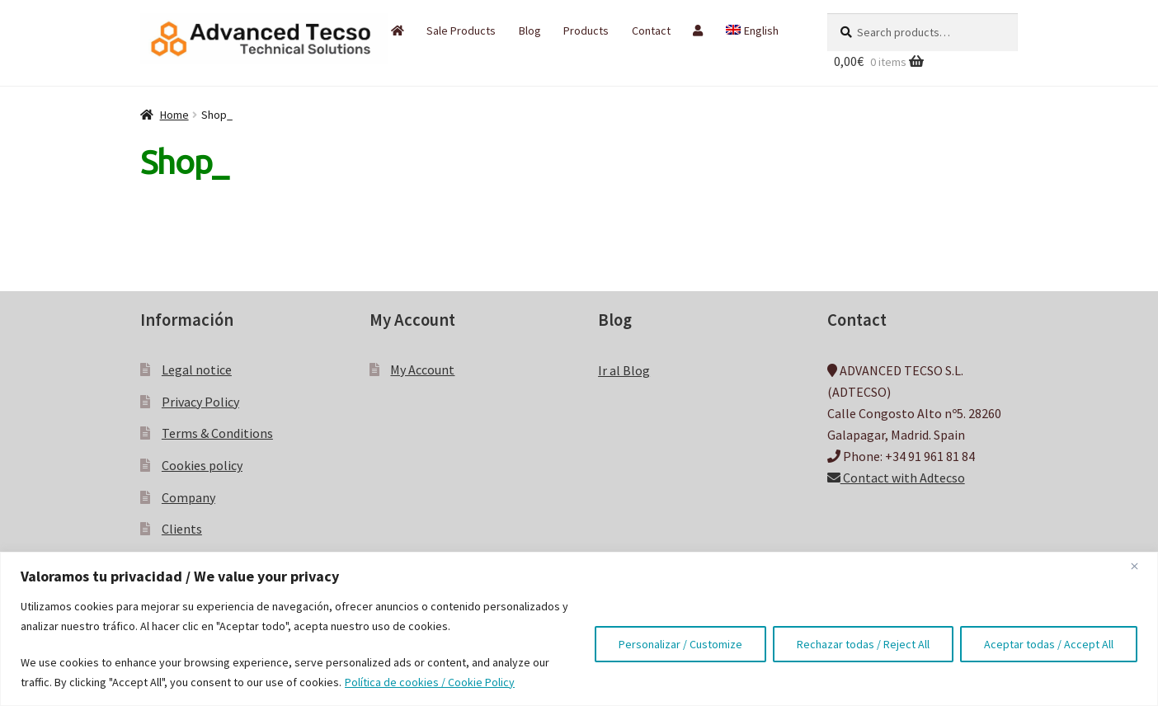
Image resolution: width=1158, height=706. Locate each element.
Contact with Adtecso (896, 477)
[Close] (1141, 566)
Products (586, 30)
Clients (182, 528)
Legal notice (197, 369)
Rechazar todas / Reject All (863, 644)
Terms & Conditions (217, 433)
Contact (651, 30)
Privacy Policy (200, 401)
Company (188, 497)
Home (174, 114)
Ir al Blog (624, 370)
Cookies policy (202, 465)
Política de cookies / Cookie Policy (430, 682)
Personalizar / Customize (680, 644)
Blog (530, 30)
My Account (422, 369)
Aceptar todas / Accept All (1048, 644)
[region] (579, 629)
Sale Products (461, 30)
